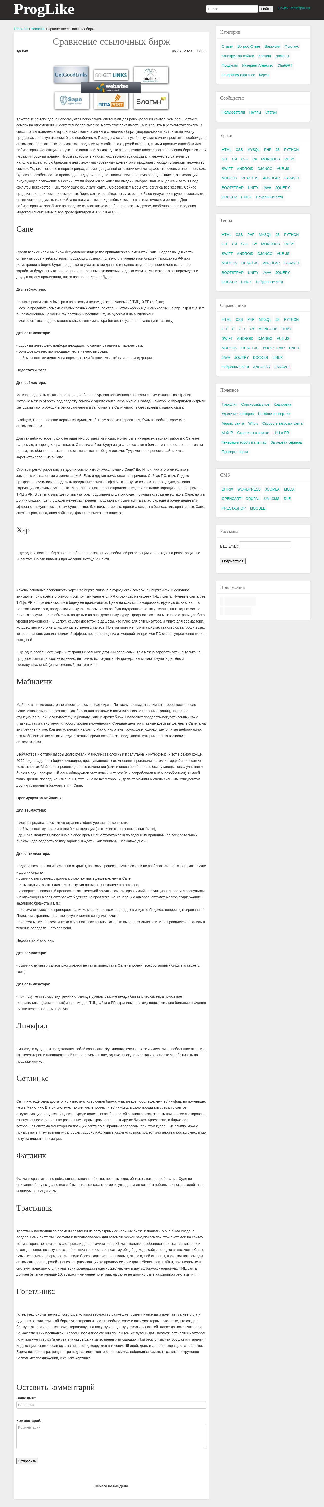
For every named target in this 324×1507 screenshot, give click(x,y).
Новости (37, 29)
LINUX (246, 197)
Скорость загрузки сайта (282, 423)
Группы (255, 112)
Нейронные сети (269, 197)
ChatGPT (284, 65)
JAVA (267, 188)
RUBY (289, 159)
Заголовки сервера (286, 442)
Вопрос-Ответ (248, 46)
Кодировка (282, 404)
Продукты (230, 65)
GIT (225, 159)
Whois (253, 423)
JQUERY (282, 188)
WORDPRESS (249, 489)
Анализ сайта (233, 423)
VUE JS (283, 169)
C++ (244, 159)
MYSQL (253, 150)
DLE (287, 499)
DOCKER (229, 197)
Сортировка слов (255, 404)
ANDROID (245, 169)
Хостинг (264, 56)
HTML (226, 150)
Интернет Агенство (257, 65)
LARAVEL (292, 178)
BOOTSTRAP (233, 188)
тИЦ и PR (281, 433)
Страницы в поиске (253, 433)
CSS (239, 150)
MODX (289, 489)
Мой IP (227, 433)
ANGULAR (271, 178)
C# (254, 159)
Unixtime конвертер (274, 414)
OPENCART (231, 499)
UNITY (253, 188)
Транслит (229, 404)
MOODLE (258, 508)
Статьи (227, 46)
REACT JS (249, 178)
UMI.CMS (271, 499)
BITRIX (227, 489)
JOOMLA (272, 489)
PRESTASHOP (234, 508)
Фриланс (292, 46)
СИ (234, 159)
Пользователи (233, 112)
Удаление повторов (238, 414)
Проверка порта (235, 452)
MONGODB (270, 159)
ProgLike (44, 9)
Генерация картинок (238, 75)
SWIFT (227, 169)
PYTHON (291, 150)
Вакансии (272, 46)
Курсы (264, 75)
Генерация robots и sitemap (244, 442)
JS (278, 150)
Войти (283, 8)
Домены (282, 56)
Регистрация (299, 8)
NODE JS (229, 178)
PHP (267, 150)
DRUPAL (253, 499)
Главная (20, 29)
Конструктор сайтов (238, 56)
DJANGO (265, 169)
